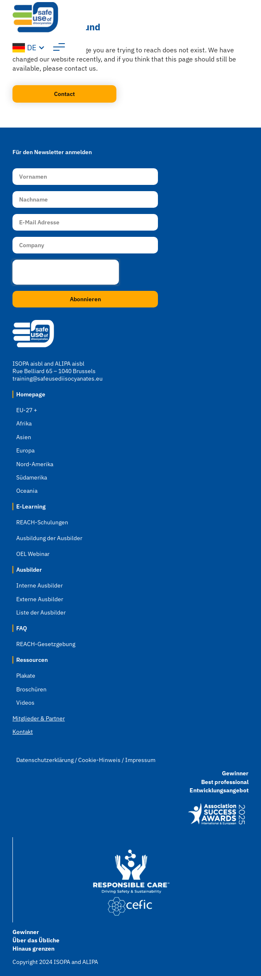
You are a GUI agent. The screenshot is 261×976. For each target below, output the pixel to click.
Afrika (24, 423)
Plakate (25, 675)
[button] (242, 21)
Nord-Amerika (34, 464)
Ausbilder (29, 569)
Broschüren (31, 689)
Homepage (30, 394)
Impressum (140, 760)
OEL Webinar (32, 554)
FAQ (21, 628)
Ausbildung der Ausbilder (49, 538)
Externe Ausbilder (39, 599)
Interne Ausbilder (39, 585)
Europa (25, 450)
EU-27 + (26, 410)
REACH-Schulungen (42, 522)
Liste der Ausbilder (41, 612)
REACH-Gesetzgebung (45, 644)
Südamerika (31, 477)
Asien (23, 437)
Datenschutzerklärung (45, 760)
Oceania (26, 490)
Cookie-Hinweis (99, 760)
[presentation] (65, 272)
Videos (25, 702)
